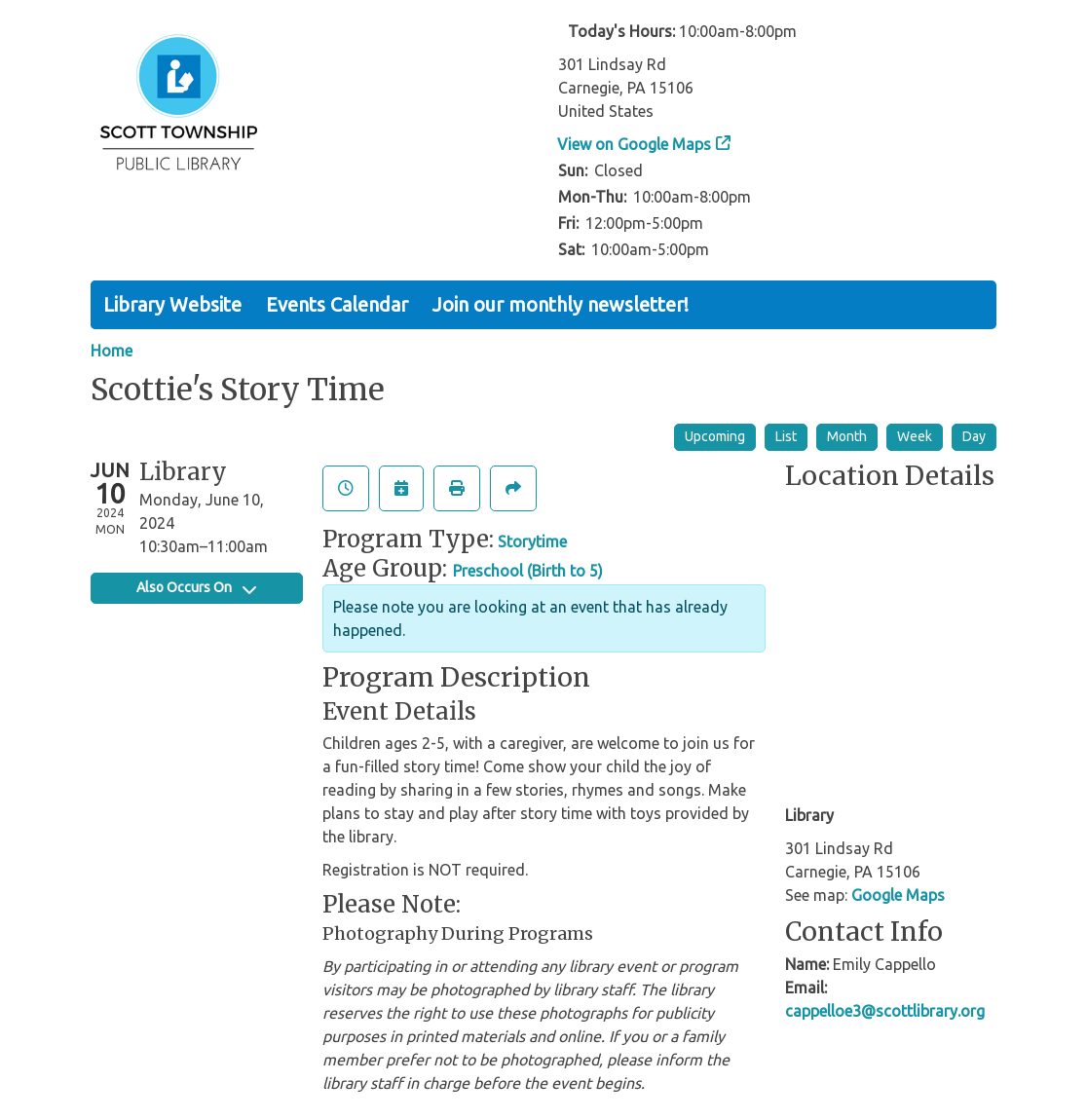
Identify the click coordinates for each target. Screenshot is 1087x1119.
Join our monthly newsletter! (560, 304)
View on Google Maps (634, 144)
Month (847, 436)
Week (914, 436)
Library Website (172, 304)
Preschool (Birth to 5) (528, 570)
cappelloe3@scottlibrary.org (885, 1011)
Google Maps (898, 895)
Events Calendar (337, 304)
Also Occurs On (196, 587)
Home (111, 350)
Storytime (532, 541)
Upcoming (715, 436)
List (786, 436)
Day (974, 436)
